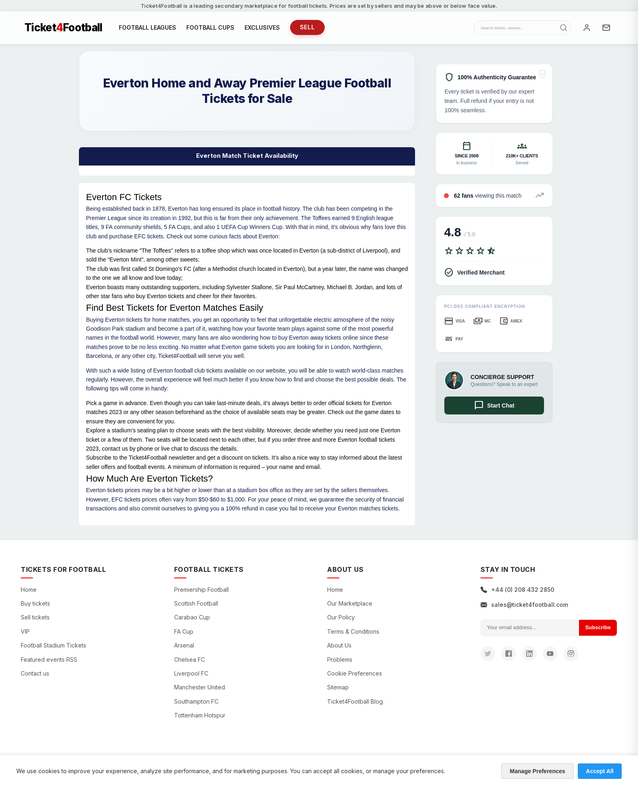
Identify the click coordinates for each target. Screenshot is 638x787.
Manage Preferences (537, 771)
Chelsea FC (189, 659)
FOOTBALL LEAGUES (147, 27)
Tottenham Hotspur (199, 715)
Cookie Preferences (354, 673)
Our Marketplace (349, 603)
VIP (25, 631)
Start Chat (494, 406)
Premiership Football (201, 589)
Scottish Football (196, 603)
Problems (339, 659)
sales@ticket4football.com (524, 605)
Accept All (600, 771)
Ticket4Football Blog (355, 701)
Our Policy (341, 617)
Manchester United (199, 687)
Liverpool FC (191, 673)
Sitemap (338, 687)
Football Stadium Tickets (53, 645)
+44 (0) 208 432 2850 (517, 589)
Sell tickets (35, 617)
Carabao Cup (192, 617)
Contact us (35, 673)
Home (29, 589)
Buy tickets (35, 603)
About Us (339, 645)
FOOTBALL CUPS (210, 27)
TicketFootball (63, 27)
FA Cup (183, 631)
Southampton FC (196, 701)
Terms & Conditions (353, 631)
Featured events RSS (49, 659)
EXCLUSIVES (262, 27)
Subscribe (598, 628)
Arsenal (184, 645)
